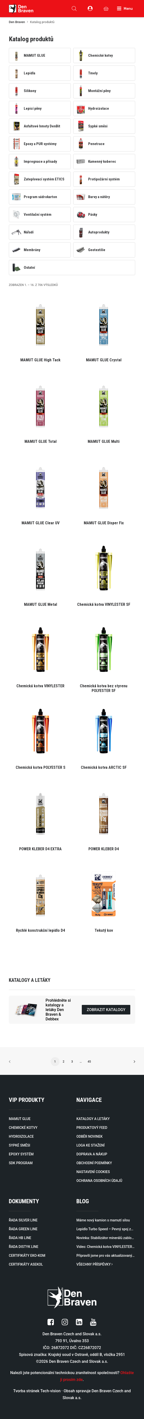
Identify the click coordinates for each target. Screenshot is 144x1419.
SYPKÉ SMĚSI (19, 1145)
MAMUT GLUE (20, 1119)
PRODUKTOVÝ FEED (91, 1128)
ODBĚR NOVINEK (89, 1136)
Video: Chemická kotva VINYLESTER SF (105, 1247)
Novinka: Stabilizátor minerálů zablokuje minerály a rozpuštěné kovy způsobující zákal (105, 1238)
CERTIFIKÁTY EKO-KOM (27, 1255)
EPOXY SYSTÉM (21, 1154)
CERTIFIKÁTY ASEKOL (26, 1264)
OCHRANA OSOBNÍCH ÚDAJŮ (99, 1181)
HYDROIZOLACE (21, 1136)
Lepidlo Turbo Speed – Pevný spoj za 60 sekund (105, 1229)
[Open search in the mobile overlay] (74, 8)
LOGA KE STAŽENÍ (90, 1145)
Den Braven (17, 22)
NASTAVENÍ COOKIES (93, 1172)
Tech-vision (50, 1391)
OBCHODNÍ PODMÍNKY (94, 1163)
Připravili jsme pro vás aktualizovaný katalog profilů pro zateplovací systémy (105, 1255)
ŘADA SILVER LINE (23, 1220)
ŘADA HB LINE (20, 1238)
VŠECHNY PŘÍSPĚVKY (94, 1264)
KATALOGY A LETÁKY (93, 1119)
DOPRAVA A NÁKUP (91, 1154)
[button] (40, 331)
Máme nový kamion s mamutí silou (103, 1220)
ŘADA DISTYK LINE (23, 1247)
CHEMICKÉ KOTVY (23, 1128)
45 (89, 1061)
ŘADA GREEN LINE (23, 1229)
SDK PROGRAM (21, 1163)
